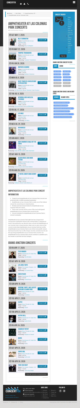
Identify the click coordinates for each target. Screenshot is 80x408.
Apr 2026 (57, 71)
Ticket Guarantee (54, 394)
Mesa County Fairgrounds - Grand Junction (62, 114)
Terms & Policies (54, 390)
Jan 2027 (66, 83)
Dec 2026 (57, 83)
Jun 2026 (57, 74)
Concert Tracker (46, 390)
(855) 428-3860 (30, 388)
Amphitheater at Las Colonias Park (63, 108)
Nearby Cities (65, 97)
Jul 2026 (66, 74)
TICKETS (42, 40)
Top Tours (45, 394)
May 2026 (66, 71)
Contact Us (46, 398)
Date (55, 66)
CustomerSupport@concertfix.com (33, 392)
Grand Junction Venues (16, 30)
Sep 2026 (66, 77)
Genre (61, 66)
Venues (56, 97)
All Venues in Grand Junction (63, 117)
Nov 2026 (66, 80)
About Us (5, 402)
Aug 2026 (57, 77)
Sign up (63, 56)
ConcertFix (11, 2)
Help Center (54, 396)
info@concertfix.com (29, 396)
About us (45, 396)
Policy (21, 402)
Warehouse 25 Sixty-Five (61, 111)
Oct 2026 (57, 80)
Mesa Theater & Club (61, 105)
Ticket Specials (54, 392)
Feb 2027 (57, 85)
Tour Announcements (46, 392)
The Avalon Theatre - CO (61, 102)
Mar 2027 (66, 85)
